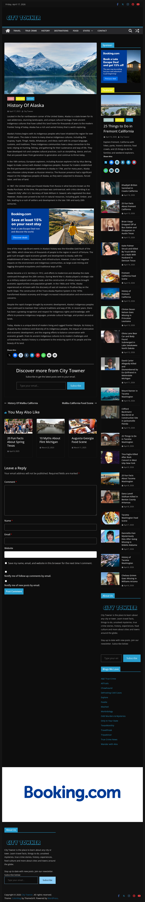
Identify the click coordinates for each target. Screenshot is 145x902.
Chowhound (106, 688)
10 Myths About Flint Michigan (50, 440)
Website (8, 548)
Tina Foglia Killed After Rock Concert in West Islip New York (130, 458)
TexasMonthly (107, 725)
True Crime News (109, 739)
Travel (17, 30)
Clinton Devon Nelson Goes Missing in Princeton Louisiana (128, 315)
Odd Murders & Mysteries (113, 716)
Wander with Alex (109, 744)
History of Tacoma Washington (127, 560)
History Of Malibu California (21, 403)
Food (75, 30)
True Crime (31, 30)
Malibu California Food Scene (79, 403)
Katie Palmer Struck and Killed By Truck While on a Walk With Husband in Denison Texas (130, 253)
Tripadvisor (106, 734)
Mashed (105, 706)
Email (8, 534)
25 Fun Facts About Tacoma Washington (128, 478)
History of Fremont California (126, 294)
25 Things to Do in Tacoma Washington (129, 439)
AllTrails (105, 683)
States (86, 30)
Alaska (10, 99)
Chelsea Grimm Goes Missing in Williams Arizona (129, 578)
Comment (10, 481)
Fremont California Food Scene (129, 276)
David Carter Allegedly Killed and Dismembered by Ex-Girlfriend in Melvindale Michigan (130, 369)
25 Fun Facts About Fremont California (129, 206)
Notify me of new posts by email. (22, 585)
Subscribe (76, 385)
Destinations (61, 30)
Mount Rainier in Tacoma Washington (130, 393)
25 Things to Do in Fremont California (119, 128)
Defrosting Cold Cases (111, 692)
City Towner (28, 111)
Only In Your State (109, 720)
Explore (104, 697)
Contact (102, 30)
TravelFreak (106, 730)
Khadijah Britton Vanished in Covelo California (130, 188)
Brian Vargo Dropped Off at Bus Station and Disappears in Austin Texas (129, 227)
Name (8, 520)
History (45, 30)
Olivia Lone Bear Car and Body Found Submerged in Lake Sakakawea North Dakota (129, 341)
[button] (91, 31)
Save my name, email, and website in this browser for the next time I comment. (50, 563)
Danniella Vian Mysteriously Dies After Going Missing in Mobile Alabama (129, 539)
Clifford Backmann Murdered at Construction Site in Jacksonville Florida (130, 416)
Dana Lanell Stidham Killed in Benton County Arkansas (130, 498)
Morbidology (107, 711)
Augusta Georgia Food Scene (83, 440)
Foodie (104, 702)
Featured (20, 99)
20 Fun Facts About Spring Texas (15, 441)
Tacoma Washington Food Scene (130, 517)
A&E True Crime (108, 678)
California (109, 120)
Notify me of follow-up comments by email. (27, 575)
